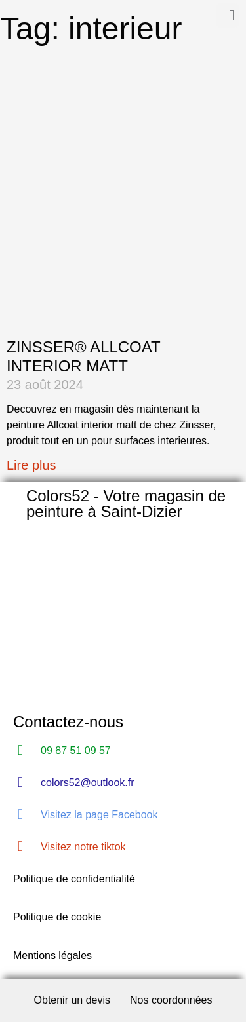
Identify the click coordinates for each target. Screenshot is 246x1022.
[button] (227, 15)
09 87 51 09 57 (76, 750)
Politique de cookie (57, 916)
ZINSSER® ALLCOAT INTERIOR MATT (83, 356)
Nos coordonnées (171, 1000)
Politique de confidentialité (74, 878)
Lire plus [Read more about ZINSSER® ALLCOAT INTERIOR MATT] (31, 465)
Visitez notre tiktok (83, 846)
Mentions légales (52, 955)
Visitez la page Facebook (99, 814)
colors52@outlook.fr (87, 782)
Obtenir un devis (72, 1000)
